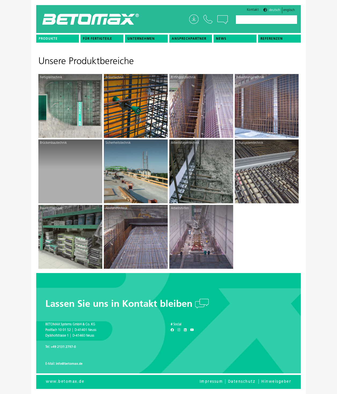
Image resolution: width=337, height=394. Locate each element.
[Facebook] (172, 330)
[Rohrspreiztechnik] (201, 106)
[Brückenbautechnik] (70, 171)
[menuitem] (57, 39)
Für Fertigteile (97, 38)
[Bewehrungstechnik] (267, 106)
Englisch (289, 10)
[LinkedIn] (185, 330)
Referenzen (272, 38)
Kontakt (253, 10)
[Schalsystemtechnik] (267, 171)
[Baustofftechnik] (70, 237)
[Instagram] (178, 330)
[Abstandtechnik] (136, 237)
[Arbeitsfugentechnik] (201, 171)
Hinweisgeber (276, 382)
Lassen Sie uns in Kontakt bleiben (120, 304)
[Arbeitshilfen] (201, 237)
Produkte (48, 38)
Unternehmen (141, 38)
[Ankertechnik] (136, 106)
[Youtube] (192, 330)
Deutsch (274, 10)
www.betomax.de (65, 382)
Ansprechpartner (189, 38)
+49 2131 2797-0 (63, 347)
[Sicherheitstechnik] (136, 171)
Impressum (211, 382)
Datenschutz (241, 382)
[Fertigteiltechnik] (70, 106)
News (221, 38)
